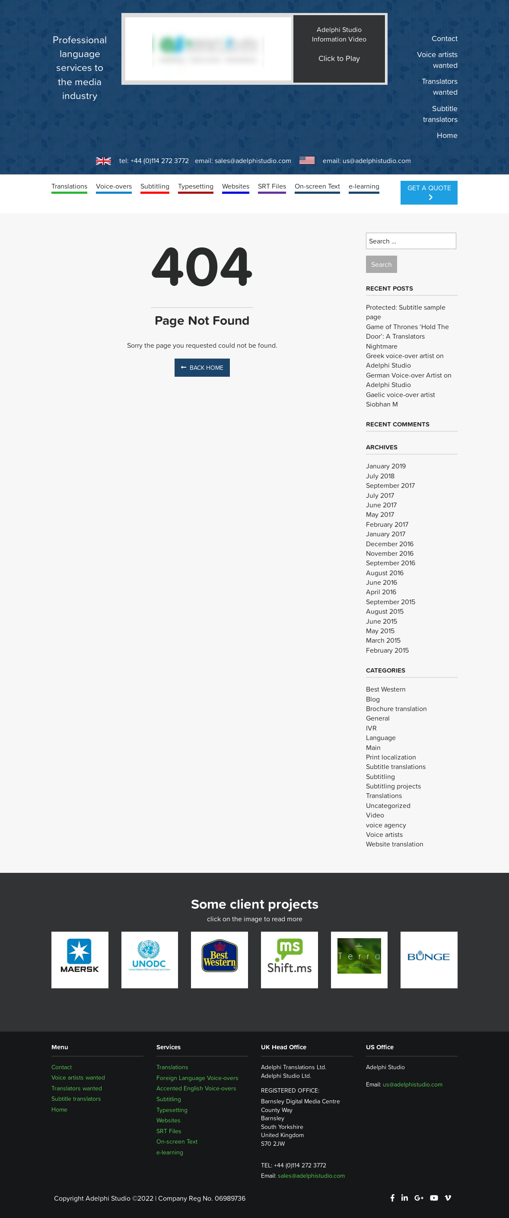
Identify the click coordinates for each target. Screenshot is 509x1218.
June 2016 (381, 582)
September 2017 (390, 485)
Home (447, 135)
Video (375, 815)
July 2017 (380, 495)
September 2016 (390, 563)
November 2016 (390, 553)
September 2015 (390, 601)
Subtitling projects (393, 786)
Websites (235, 186)
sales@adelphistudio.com (253, 160)
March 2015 (383, 640)
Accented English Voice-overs (196, 1088)
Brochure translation (396, 708)
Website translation (394, 844)
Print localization (391, 757)
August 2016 (385, 572)
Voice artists (384, 834)
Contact (445, 38)
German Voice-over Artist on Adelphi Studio (409, 380)
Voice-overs (114, 186)
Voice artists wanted (437, 60)
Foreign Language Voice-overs (197, 1078)
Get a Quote (429, 192)
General (378, 718)
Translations (69, 186)
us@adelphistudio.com (377, 160)
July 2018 (380, 476)
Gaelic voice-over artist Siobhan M (400, 399)
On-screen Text (317, 186)
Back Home (202, 367)
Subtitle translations (396, 766)
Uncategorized (388, 805)
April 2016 (381, 592)
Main (373, 747)
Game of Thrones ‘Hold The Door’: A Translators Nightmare (407, 336)
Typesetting (195, 186)
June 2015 (381, 621)
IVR (371, 728)
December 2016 (390, 543)
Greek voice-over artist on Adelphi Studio (405, 360)
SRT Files (272, 186)
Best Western (386, 689)
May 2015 (380, 630)
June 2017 (381, 505)
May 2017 (380, 514)
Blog (373, 699)
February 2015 (387, 650)
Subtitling (154, 186)
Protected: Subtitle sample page (405, 312)
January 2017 (385, 534)
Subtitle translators (440, 114)
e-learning (364, 186)
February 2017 (387, 524)
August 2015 (385, 611)
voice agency (386, 825)
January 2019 (386, 466)
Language (381, 737)
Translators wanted (440, 87)
